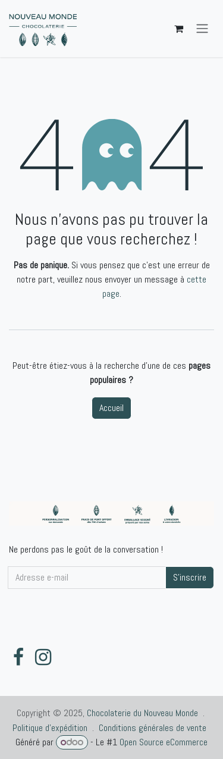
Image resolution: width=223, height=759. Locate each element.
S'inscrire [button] (189, 577)
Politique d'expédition (49, 728)
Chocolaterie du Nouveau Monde (142, 713)
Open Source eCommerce (164, 742)
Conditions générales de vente (152, 728)
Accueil (111, 408)
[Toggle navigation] (202, 29)
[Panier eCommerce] (178, 28)
